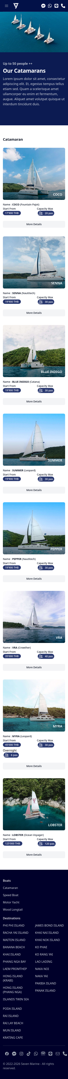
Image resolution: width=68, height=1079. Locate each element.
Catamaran (10, 888)
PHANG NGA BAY (14, 962)
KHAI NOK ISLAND (47, 940)
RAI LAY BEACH (13, 1023)
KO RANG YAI (44, 954)
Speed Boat (10, 895)
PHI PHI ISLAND (13, 925)
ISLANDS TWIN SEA (16, 999)
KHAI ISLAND (12, 954)
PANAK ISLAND (45, 991)
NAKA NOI (42, 969)
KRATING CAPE (13, 1038)
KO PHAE (41, 947)
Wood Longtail (13, 910)
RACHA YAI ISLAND (15, 933)
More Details (34, 225)
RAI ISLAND (10, 1016)
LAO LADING (43, 962)
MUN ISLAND (12, 1030)
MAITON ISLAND (14, 940)
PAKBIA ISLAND (45, 983)
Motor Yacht (11, 902)
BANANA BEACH (14, 947)
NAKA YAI (41, 976)
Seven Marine (30, 1064)
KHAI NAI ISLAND (47, 933)
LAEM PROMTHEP (15, 969)
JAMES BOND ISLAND (49, 925)
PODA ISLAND (12, 1009)
